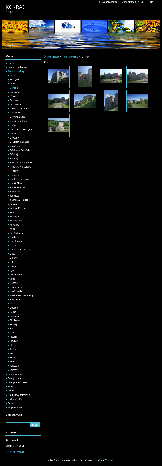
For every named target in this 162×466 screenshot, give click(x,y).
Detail (11, 390)
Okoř (12, 303)
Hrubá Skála (16, 183)
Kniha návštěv (15, 399)
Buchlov (14, 100)
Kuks (12, 229)
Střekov (13, 345)
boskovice (15, 92)
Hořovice (14, 175)
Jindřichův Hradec (19, 200)
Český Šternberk (18, 121)
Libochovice (16, 241)
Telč (12, 353)
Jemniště (14, 195)
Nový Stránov (17, 299)
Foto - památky (70, 56)
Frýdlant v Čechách (20, 150)
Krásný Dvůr (16, 220)
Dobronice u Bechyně (21, 129)
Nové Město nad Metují (21, 295)
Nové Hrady (16, 291)
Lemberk (14, 237)
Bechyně (14, 79)
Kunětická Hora (18, 233)
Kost (12, 212)
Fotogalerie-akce (16, 378)
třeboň (13, 361)
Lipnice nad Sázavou (20, 249)
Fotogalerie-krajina (17, 67)
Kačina (13, 204)
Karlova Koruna (18, 208)
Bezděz (13, 83)
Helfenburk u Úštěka (20, 166)
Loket (12, 262)
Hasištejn (14, 158)
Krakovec (14, 216)
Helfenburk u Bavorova (21, 162)
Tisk (152, 2)
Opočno (14, 307)
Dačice (13, 125)
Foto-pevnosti (15, 374)
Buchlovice (15, 104)
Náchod (14, 283)
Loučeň (13, 266)
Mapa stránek (129, 2)
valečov (13, 370)
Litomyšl (14, 258)
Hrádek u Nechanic (19, 179)
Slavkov (14, 341)
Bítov (12, 75)
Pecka (13, 312)
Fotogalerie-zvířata (17, 382)
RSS (142, 2)
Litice (12, 253)
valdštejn (14, 365)
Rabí (12, 328)
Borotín (14, 87)
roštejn (13, 336)
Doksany (14, 137)
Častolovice (16, 112)
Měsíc (11, 386)
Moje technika (15, 407)
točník (13, 357)
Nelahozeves (16, 287)
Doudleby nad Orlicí (20, 142)
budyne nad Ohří (18, 108)
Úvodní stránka (51, 56)
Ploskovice (15, 320)
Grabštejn (15, 146)
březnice (14, 96)
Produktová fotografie (19, 395)
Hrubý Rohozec (18, 187)
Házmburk (15, 191)
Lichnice (14, 245)
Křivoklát (14, 224)
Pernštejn (14, 316)
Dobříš (13, 133)
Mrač (12, 278)
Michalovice (16, 274)
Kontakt (12, 63)
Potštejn (14, 324)
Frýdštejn (14, 154)
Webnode (109, 460)
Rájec (13, 332)
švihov (13, 349)
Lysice (13, 270)
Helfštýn (14, 171)
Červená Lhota (17, 116)
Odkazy (12, 403)
